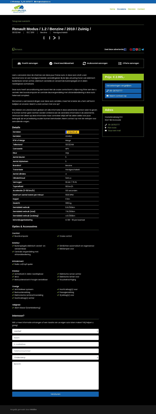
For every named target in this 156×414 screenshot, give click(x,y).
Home (112, 9)
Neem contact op (117, 96)
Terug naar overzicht (21, 21)
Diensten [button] (132, 9)
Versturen (55, 394)
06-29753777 (114, 90)
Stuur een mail (114, 130)
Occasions (121, 9)
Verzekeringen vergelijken (119, 85)
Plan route (112, 128)
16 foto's (17, 49)
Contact (141, 9)
